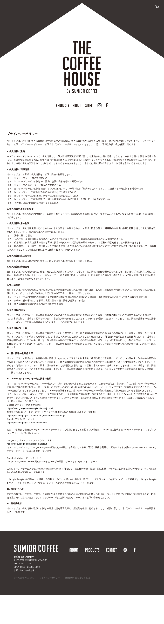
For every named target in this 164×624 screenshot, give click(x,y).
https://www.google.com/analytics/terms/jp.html (30, 408)
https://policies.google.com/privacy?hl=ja (27, 422)
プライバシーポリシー (49, 578)
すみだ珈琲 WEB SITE (24, 578)
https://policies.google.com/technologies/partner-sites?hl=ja (36, 415)
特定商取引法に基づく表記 (77, 578)
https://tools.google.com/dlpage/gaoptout (27, 443)
